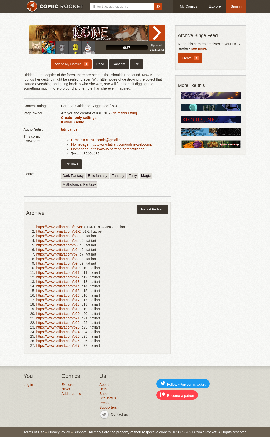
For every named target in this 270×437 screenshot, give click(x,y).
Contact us (119, 414)
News (65, 389)
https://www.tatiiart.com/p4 (57, 241)
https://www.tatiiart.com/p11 (58, 272)
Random (119, 64)
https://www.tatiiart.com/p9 (57, 263)
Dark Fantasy (73, 176)
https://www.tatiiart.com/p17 (58, 300)
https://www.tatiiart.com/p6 (57, 250)
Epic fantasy (97, 176)
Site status (107, 398)
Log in (28, 385)
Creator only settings (79, 118)
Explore (215, 6)
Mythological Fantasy (79, 184)
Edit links (71, 164)
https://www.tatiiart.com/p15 (58, 291)
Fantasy (118, 176)
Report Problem (152, 209)
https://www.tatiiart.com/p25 (58, 336)
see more (198, 48)
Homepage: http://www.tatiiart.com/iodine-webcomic (112, 144)
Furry (133, 176)
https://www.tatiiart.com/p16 (58, 295)
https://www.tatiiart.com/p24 (58, 332)
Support (80, 432)
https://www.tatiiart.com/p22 (58, 323)
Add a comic (71, 394)
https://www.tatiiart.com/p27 (58, 345)
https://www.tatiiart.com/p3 (57, 236)
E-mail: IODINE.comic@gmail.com (98, 140)
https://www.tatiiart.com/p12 (58, 277)
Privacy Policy (59, 432)
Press (104, 403)
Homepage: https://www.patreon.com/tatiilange (108, 149)
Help (103, 389)
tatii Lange (69, 129)
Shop (103, 394)
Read (157, 33)
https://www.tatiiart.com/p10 (58, 268)
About (104, 385)
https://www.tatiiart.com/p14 (58, 286)
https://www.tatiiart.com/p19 (58, 309)
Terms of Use (34, 432)
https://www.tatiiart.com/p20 (58, 314)
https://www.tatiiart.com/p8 (57, 259)
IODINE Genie (72, 122)
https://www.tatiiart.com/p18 (58, 304)
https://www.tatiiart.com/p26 (58, 341)
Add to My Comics (68, 64)
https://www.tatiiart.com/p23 (58, 327)
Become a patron (177, 395)
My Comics (188, 6)
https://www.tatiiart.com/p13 (58, 282)
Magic (146, 176)
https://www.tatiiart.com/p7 (57, 254)
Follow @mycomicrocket (183, 383)
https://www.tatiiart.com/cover (59, 227)
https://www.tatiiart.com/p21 (58, 318)
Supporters (108, 407)
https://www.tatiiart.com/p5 (57, 245)
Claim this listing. (124, 113)
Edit (136, 64)
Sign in (236, 6)
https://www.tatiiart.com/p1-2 (58, 231)
